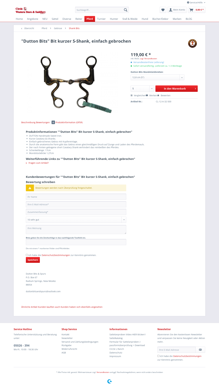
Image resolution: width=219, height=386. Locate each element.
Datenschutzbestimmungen (56, 255)
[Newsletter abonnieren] (200, 350)
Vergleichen (138, 95)
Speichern (33, 259)
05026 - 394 (22, 345)
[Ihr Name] (76, 197)
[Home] (19, 19)
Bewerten (163, 95)
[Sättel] (55, 19)
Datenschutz (115, 352)
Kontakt (65, 334)
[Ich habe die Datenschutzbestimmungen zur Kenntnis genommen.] (27, 255)
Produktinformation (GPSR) (69, 122)
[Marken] (177, 19)
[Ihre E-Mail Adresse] (176, 350)
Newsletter (67, 338)
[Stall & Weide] (130, 19)
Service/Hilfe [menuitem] (195, 2)
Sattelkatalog (116, 338)
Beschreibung (28, 122)
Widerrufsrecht (69, 348)
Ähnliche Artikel (29, 306)
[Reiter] (78, 19)
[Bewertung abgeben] (76, 220)
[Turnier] (101, 19)
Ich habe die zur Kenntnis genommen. (62, 255)
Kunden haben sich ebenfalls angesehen (82, 306)
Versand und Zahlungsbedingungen (80, 341)
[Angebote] (32, 19)
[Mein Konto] (177, 10)
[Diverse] (66, 19)
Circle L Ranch (116, 348)
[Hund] (145, 19)
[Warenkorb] (196, 10)
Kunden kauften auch (49, 306)
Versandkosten (103, 372)
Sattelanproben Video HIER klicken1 (127, 334)
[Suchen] (125, 10)
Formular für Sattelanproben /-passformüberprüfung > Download (127, 343)
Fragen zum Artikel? (37, 162)
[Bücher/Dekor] (160, 19)
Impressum (115, 356)
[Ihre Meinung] (76, 229)
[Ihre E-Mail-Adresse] (76, 204)
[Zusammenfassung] (76, 212)
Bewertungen (46, 122)
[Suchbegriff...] (102, 10)
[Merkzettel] (163, 10)
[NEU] (45, 19)
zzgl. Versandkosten (148, 58)
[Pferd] (89, 19)
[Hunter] (114, 19)
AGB (64, 352)
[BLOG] (189, 19)
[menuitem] (102, 11)
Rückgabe (66, 345)
